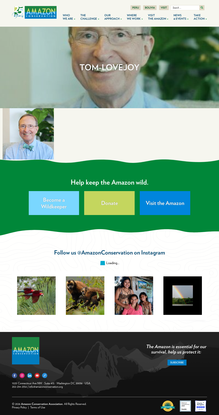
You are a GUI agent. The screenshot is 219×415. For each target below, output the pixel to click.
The (89, 17)
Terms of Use (37, 407)
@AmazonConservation (105, 252)
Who (69, 17)
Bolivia (150, 7)
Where (135, 17)
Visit (164, 7)
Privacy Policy (19, 407)
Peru (135, 7)
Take (200, 17)
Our (113, 17)
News (181, 17)
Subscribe (177, 362)
